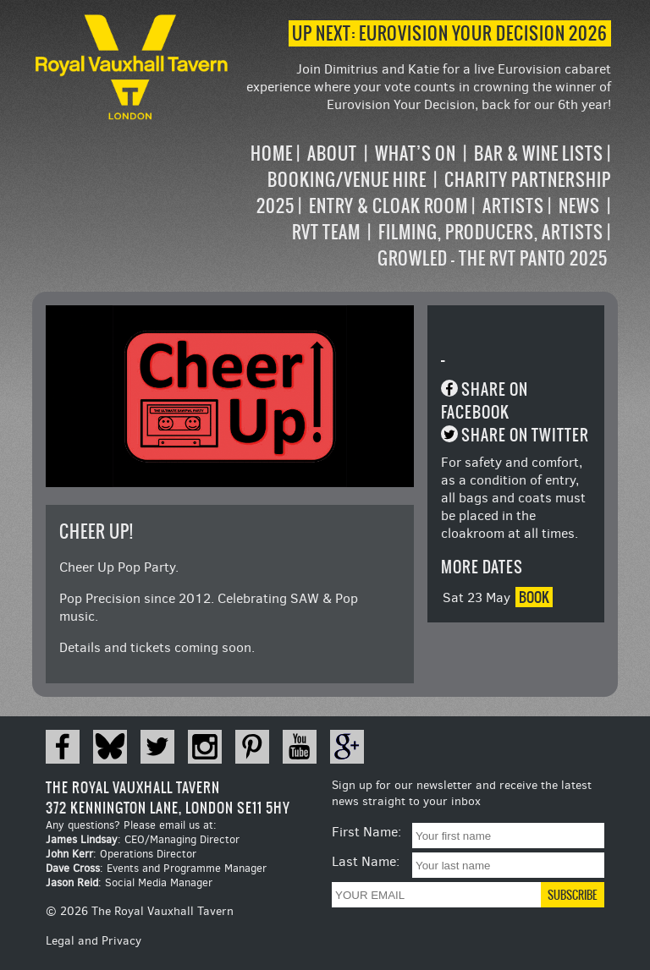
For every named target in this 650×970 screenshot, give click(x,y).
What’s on (415, 153)
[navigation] (421, 205)
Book (534, 597)
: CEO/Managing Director (143, 839)
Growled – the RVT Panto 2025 (492, 258)
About (332, 153)
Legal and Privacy (93, 941)
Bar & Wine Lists (538, 153)
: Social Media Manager (129, 882)
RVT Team (326, 232)
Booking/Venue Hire (347, 180)
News (579, 206)
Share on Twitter (525, 435)
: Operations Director (121, 854)
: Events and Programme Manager (156, 868)
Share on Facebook (484, 401)
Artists (513, 206)
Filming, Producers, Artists (490, 232)
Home (272, 153)
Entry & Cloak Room (388, 206)
